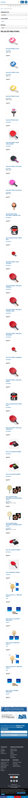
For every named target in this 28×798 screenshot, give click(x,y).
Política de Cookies (16, 766)
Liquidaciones (3, 753)
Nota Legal (15, 763)
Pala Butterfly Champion (14, 357)
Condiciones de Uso (5, 762)
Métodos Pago (3, 766)
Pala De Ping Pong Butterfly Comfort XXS (13, 214)
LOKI (7, 598)
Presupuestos (13, 757)
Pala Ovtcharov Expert (13, 474)
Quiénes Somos (13, 749)
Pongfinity (8, 574)
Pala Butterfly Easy (12, 120)
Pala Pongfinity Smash (13, 572)
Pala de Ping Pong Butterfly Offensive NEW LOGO (14, 525)
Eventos (12, 753)
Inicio (2, 8)
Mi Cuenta (3, 770)
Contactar (12, 756)
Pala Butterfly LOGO (12, 48)
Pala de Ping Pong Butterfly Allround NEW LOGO (14, 498)
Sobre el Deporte (13, 750)
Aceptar (3, 794)
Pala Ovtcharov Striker (13, 451)
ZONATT (8, 622)
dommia (15, 787)
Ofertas (2, 751)
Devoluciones (3, 767)
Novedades (3, 750)
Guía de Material (13, 754)
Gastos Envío (3, 763)
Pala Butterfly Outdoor (14, 166)
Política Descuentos (5, 764)
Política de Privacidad (17, 762)
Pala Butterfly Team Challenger (12, 143)
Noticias (12, 751)
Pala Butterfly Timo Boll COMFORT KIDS (14, 310)
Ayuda (2, 769)
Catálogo (2, 749)
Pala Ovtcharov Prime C (13, 550)
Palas (3, 21)
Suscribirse (14, 735)
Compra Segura (16, 764)
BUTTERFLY (8, 50)
